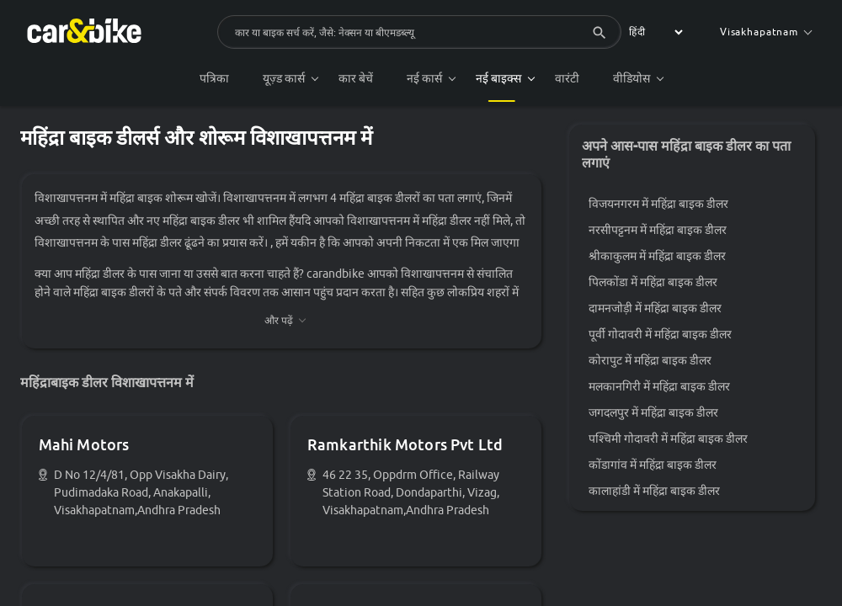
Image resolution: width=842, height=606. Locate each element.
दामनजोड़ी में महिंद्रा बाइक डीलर (656, 309)
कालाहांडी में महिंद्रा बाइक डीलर (656, 492)
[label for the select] (653, 32)
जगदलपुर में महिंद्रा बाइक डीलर (655, 414)
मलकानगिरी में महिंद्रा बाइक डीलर (661, 388)
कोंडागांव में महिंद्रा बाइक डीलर (654, 466)
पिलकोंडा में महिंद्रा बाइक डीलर (654, 283)
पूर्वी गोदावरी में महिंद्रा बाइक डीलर (661, 336)
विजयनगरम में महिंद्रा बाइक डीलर (660, 205)
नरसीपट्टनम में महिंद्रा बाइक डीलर (659, 231)
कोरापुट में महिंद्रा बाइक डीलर (651, 362)
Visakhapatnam (766, 31)
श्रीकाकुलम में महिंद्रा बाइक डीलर (658, 257)
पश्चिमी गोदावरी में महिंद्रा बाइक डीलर (669, 440)
